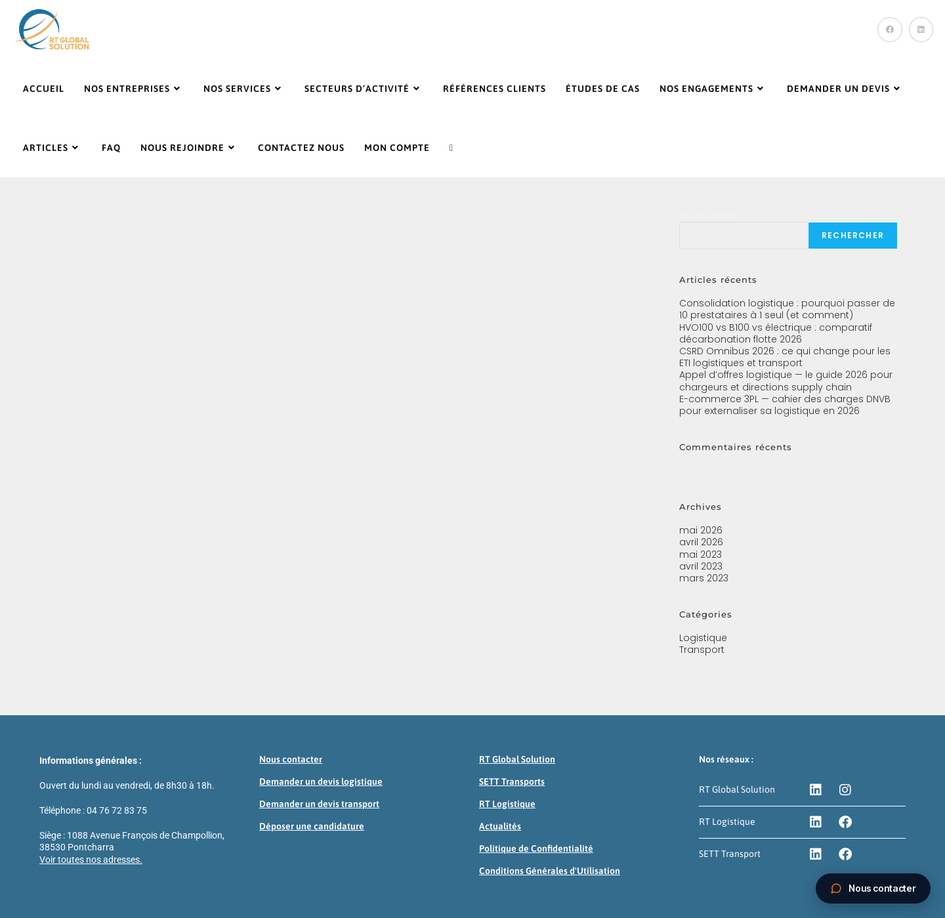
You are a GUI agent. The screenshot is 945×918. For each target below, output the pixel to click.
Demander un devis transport (319, 804)
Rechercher (709, 215)
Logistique (703, 637)
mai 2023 (700, 554)
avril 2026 (701, 542)
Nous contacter (290, 759)
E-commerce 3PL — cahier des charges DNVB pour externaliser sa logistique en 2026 (785, 404)
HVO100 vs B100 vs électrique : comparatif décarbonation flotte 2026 (775, 333)
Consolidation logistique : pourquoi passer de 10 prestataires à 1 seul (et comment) (787, 309)
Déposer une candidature (311, 826)
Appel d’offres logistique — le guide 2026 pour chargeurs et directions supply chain (785, 380)
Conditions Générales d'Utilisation (549, 871)
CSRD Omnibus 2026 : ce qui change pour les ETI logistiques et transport (785, 356)
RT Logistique (507, 804)
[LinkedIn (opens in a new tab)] (921, 29)
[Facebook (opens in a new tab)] (889, 29)
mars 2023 (703, 578)
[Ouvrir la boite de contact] (873, 888)
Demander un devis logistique (321, 781)
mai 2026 (701, 530)
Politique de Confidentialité (536, 848)
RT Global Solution (517, 759)
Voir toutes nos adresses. (90, 859)
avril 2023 (701, 566)
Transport (701, 649)
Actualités (500, 826)
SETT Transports (512, 781)
